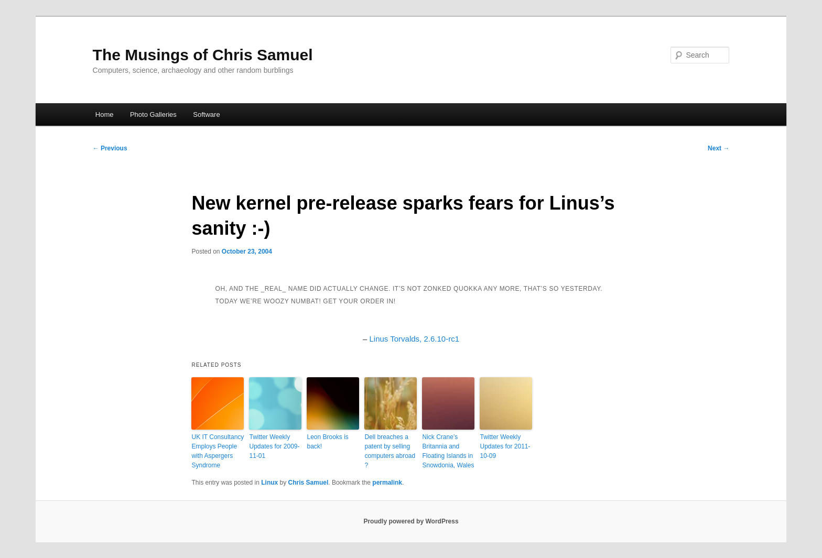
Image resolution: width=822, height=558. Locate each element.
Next (718, 148)
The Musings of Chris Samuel (203, 54)
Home (104, 114)
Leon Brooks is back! (327, 441)
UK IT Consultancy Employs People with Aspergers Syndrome (217, 451)
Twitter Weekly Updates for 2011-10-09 (505, 446)
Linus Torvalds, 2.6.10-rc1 (414, 338)
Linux (269, 482)
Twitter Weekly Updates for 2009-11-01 (274, 446)
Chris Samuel (308, 482)
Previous (110, 148)
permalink (387, 482)
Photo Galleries (153, 114)
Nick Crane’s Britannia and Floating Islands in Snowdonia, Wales (448, 451)
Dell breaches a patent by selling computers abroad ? (389, 451)
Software (206, 114)
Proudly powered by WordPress (410, 521)
